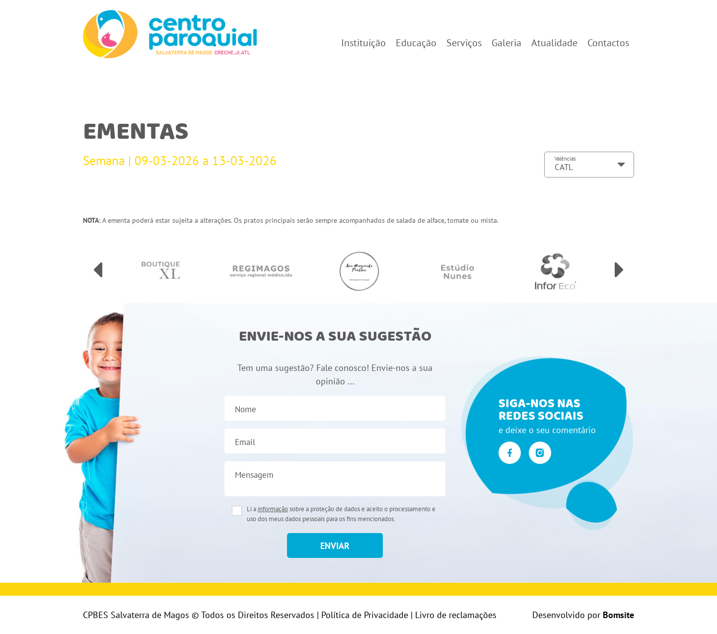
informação (273, 509)
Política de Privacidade (364, 615)
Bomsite (618, 615)
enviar (335, 545)
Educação (416, 42)
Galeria (506, 42)
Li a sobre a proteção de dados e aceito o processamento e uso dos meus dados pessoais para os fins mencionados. (341, 514)
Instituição (363, 42)
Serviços (464, 42)
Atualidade (554, 42)
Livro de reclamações (456, 615)
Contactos (608, 42)
